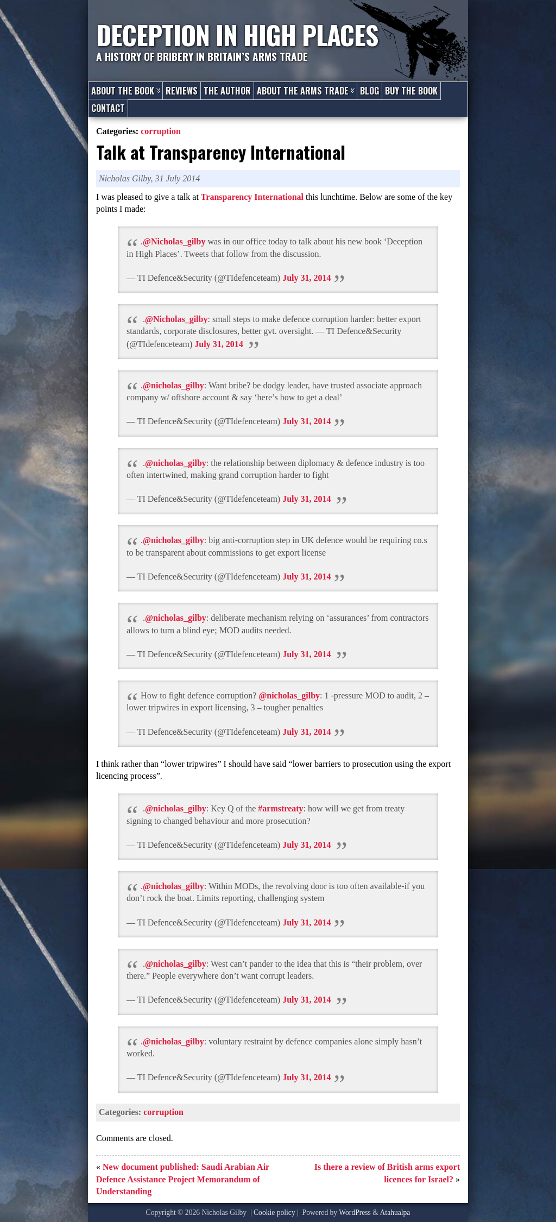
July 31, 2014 (306, 277)
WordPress (355, 1212)
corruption (161, 131)
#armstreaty (280, 808)
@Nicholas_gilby (174, 241)
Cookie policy (274, 1212)
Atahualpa (395, 1212)
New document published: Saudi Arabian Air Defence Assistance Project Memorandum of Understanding (182, 1179)
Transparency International (252, 196)
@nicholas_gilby (173, 385)
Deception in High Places (237, 34)
